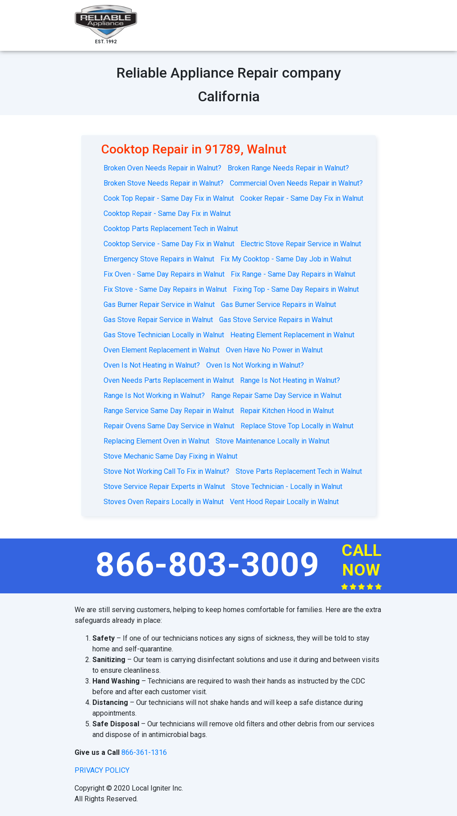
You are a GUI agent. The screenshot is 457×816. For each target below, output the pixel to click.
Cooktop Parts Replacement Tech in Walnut (171, 228)
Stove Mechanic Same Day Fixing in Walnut (170, 456)
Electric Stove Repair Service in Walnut (301, 244)
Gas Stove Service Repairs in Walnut (275, 319)
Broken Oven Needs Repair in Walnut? (162, 168)
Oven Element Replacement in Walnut (162, 350)
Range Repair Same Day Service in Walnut (276, 395)
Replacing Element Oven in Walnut (156, 441)
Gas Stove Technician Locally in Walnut (164, 335)
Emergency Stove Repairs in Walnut (159, 259)
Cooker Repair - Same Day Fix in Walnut (301, 198)
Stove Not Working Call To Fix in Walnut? (166, 471)
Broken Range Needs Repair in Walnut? (288, 168)
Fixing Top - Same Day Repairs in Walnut (296, 289)
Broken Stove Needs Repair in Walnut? (164, 183)
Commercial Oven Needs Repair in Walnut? (296, 183)
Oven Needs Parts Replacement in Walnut (169, 380)
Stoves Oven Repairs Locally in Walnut (164, 501)
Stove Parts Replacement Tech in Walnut (299, 471)
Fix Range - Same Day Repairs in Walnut (293, 274)
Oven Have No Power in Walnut (274, 350)
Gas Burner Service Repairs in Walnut (278, 304)
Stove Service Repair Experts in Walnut (164, 486)
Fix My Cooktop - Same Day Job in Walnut (285, 259)
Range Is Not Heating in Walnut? (290, 380)
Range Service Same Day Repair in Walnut (169, 410)
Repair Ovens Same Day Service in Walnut (169, 426)
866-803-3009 (208, 564)
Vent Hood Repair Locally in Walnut (284, 501)
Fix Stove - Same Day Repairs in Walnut (165, 289)
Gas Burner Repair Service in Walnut (159, 304)
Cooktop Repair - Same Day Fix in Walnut (167, 213)
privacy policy (102, 770)
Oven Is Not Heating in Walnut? (152, 365)
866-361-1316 (144, 752)
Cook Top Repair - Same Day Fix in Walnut (169, 198)
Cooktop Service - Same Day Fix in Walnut (169, 244)
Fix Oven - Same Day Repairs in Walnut (164, 274)
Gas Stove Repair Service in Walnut (158, 319)
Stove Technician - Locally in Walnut (286, 486)
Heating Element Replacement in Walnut (292, 335)
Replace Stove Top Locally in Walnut (297, 426)
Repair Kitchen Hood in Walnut (287, 410)
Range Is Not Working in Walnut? (154, 395)
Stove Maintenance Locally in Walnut (272, 441)
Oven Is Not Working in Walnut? (255, 365)
